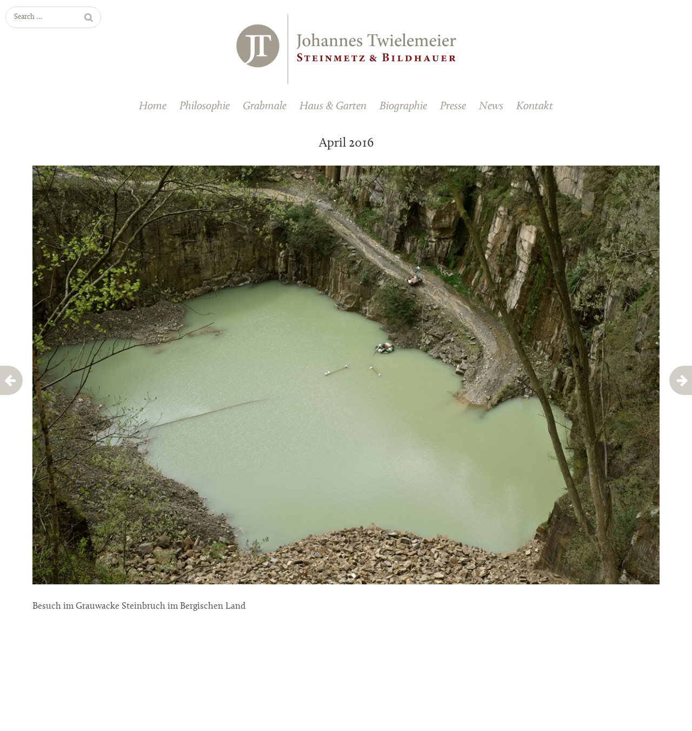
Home (153, 106)
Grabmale (265, 106)
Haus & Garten (333, 106)
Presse (453, 106)
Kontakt (534, 106)
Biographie (403, 106)
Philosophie (204, 106)
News (491, 106)
